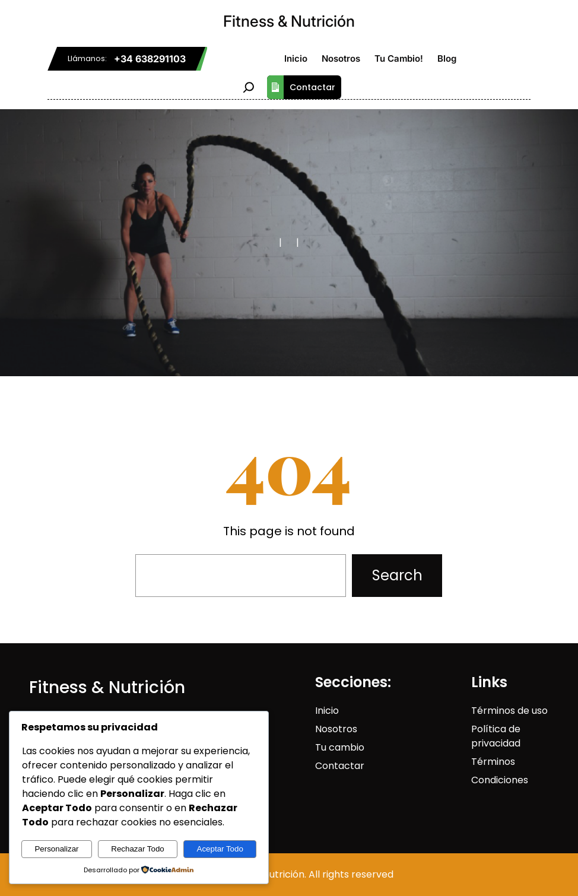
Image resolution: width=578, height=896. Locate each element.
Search (397, 575)
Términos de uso (509, 710)
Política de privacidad (495, 736)
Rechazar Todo (137, 848)
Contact (334, 766)
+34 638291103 (150, 59)
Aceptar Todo (220, 848)
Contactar (301, 87)
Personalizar (56, 848)
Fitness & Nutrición (289, 21)
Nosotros (336, 729)
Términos (493, 761)
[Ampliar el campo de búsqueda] (248, 87)
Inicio (327, 710)
